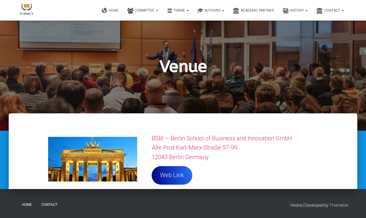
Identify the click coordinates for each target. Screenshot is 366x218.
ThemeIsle (338, 205)
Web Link (172, 175)
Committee (142, 11)
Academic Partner (253, 11)
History (295, 11)
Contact (330, 11)
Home (110, 11)
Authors (211, 11)
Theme (178, 11)
